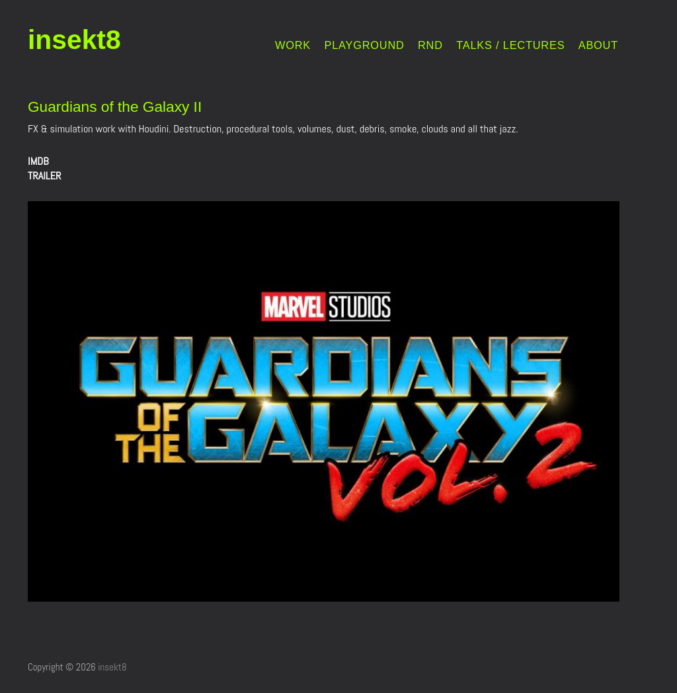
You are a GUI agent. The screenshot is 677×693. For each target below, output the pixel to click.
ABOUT (598, 45)
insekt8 (74, 39)
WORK (293, 45)
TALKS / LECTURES (510, 45)
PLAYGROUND (364, 45)
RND (430, 45)
